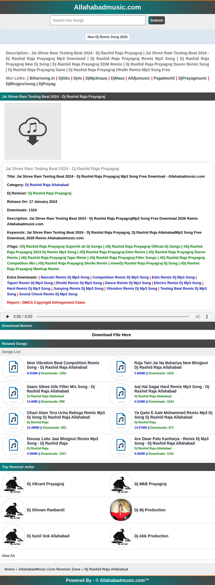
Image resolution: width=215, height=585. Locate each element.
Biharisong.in (42, 78)
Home (9, 569)
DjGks (64, 78)
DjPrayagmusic (192, 78)
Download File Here (109, 334)
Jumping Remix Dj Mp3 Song (78, 288)
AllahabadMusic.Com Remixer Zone (49, 569)
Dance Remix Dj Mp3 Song (128, 283)
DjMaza (117, 78)
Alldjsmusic (139, 78)
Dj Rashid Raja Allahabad (47, 185)
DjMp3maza (96, 78)
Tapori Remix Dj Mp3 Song (30, 283)
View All (8, 556)
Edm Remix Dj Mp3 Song (173, 277)
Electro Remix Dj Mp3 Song (177, 283)
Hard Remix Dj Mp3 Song (28, 288)
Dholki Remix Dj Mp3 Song (79, 283)
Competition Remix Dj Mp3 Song (121, 277)
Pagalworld (164, 78)
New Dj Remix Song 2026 (108, 37)
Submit (156, 20)
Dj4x (78, 78)
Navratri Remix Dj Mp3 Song (65, 277)
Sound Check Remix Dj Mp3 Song (48, 294)
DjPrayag (47, 84)
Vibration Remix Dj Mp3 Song (131, 288)
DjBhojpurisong (20, 84)
